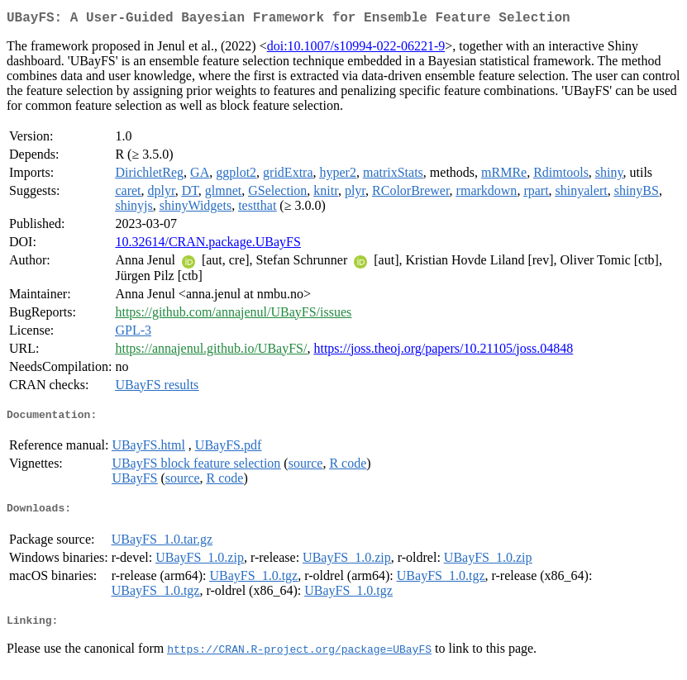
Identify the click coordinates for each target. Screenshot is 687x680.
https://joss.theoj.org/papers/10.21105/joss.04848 (443, 352)
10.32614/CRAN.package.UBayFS (207, 245)
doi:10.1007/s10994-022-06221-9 (356, 49)
